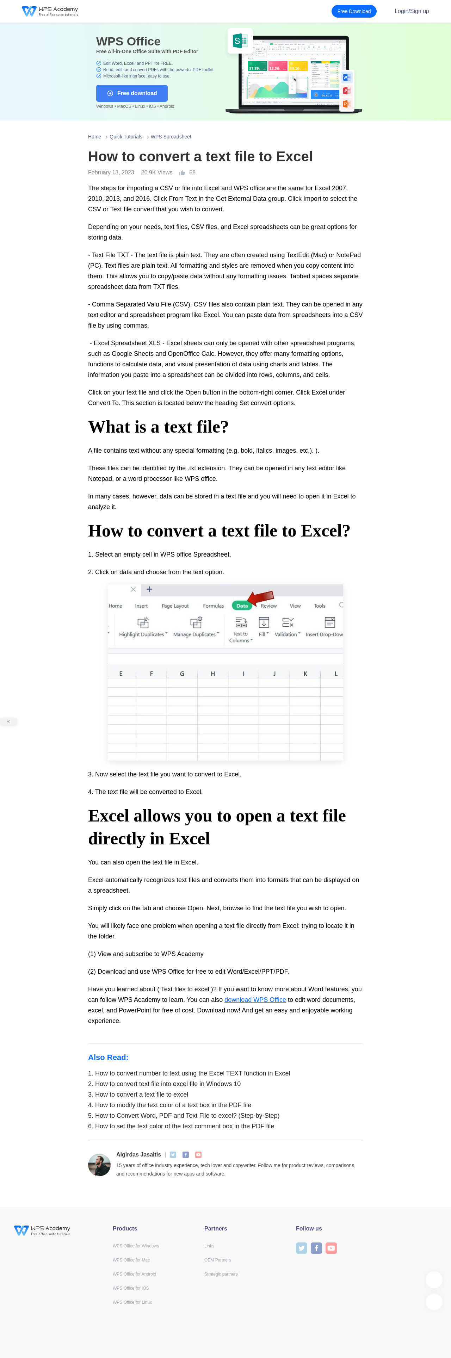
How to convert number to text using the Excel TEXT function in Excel (189, 1073)
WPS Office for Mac (131, 1260)
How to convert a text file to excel (138, 1094)
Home (94, 136)
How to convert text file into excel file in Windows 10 (164, 1083)
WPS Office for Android (134, 1274)
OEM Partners (217, 1260)
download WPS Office (255, 999)
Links (209, 1246)
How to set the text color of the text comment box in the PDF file (181, 1126)
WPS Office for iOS (131, 1288)
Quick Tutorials (126, 136)
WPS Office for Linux (132, 1302)
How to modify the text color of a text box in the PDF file (169, 1105)
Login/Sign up (412, 11)
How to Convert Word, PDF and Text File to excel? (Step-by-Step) (184, 1115)
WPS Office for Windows (136, 1246)
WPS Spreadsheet (171, 136)
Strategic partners (221, 1274)
